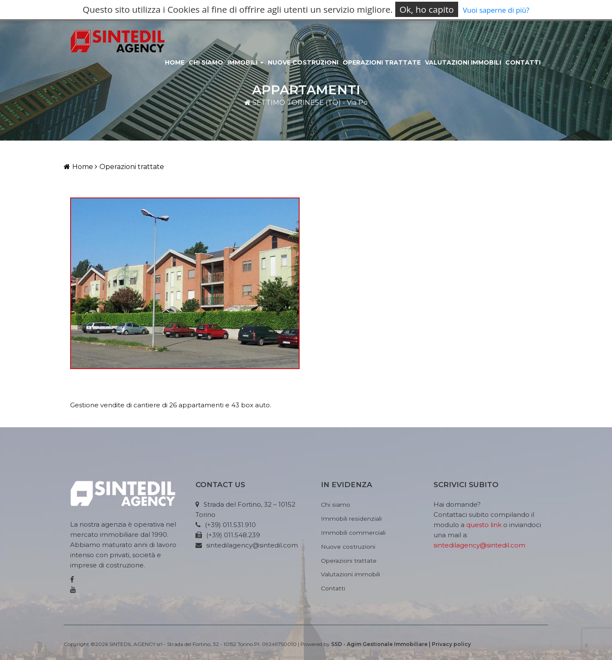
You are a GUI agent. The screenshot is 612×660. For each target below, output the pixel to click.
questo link (484, 525)
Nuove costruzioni (303, 62)
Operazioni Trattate (382, 62)
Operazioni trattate (129, 167)
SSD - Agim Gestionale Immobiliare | (381, 644)
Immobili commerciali (353, 532)
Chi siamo (206, 62)
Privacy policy (451, 644)
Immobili (245, 62)
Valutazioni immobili (463, 62)
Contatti (523, 62)
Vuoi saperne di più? (496, 10)
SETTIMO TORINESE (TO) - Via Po (306, 103)
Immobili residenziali (351, 518)
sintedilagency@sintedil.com (479, 545)
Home (174, 62)
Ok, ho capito (427, 9)
